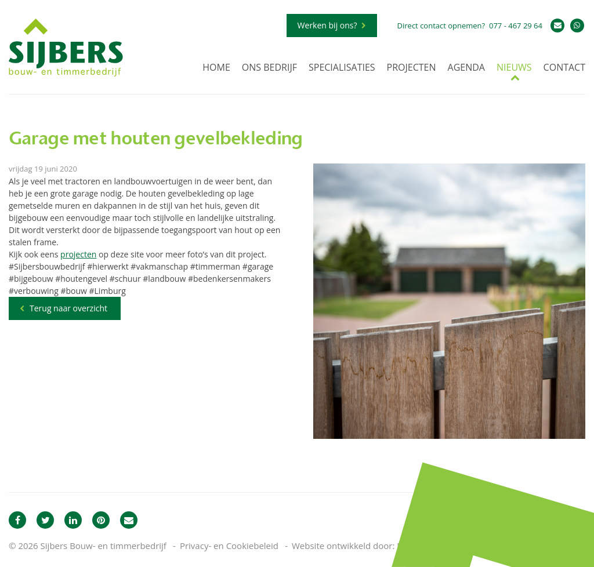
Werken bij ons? (327, 25)
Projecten (411, 68)
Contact (564, 68)
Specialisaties (342, 68)
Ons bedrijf (269, 68)
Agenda (466, 68)
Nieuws (514, 68)
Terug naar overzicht (68, 308)
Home (216, 68)
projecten (78, 254)
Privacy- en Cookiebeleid (229, 545)
